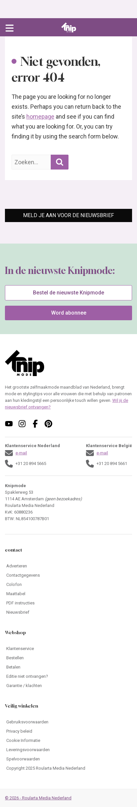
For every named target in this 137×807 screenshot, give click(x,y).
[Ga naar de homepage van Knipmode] (68, 27)
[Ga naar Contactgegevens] (68, 575)
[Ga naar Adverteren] (68, 566)
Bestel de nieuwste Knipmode (68, 292)
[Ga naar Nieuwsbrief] (68, 612)
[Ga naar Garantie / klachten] (68, 685)
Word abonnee (68, 313)
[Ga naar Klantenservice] (68, 648)
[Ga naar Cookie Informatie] (68, 740)
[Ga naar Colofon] (68, 584)
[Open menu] (9, 27)
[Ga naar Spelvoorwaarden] (68, 759)
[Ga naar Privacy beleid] (68, 731)
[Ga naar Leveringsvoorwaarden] (68, 749)
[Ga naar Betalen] (68, 667)
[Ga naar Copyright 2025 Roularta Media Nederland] (68, 768)
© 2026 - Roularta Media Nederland (38, 797)
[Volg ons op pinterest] (48, 424)
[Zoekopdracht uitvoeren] (59, 162)
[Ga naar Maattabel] (68, 593)
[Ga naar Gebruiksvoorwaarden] (68, 722)
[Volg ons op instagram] (22, 424)
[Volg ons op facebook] (35, 424)
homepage (40, 116)
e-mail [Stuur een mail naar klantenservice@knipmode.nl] (21, 452)
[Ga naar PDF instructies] (68, 603)
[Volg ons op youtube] (9, 424)
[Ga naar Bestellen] (68, 658)
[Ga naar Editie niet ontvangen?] (68, 676)
